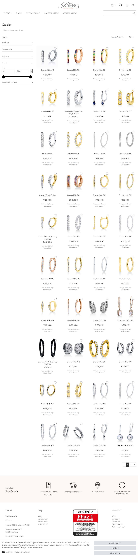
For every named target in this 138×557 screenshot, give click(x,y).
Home (5, 30)
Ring (39, 516)
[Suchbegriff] (117, 13)
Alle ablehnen (115, 553)
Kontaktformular (11, 516)
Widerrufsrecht (117, 524)
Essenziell (9, 552)
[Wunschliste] (120, 5)
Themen (7, 13)
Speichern (115, 548)
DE (133, 5)
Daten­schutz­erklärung (16, 547)
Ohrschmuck (33, 13)
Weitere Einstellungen (22, 552)
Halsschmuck (51, 13)
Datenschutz (116, 522)
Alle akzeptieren (115, 543)
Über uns (9, 521)
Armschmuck (69, 13)
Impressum (115, 519)
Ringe (19, 13)
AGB (113, 516)
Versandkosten (47, 81)
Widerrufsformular (118, 527)
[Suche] (133, 13)
